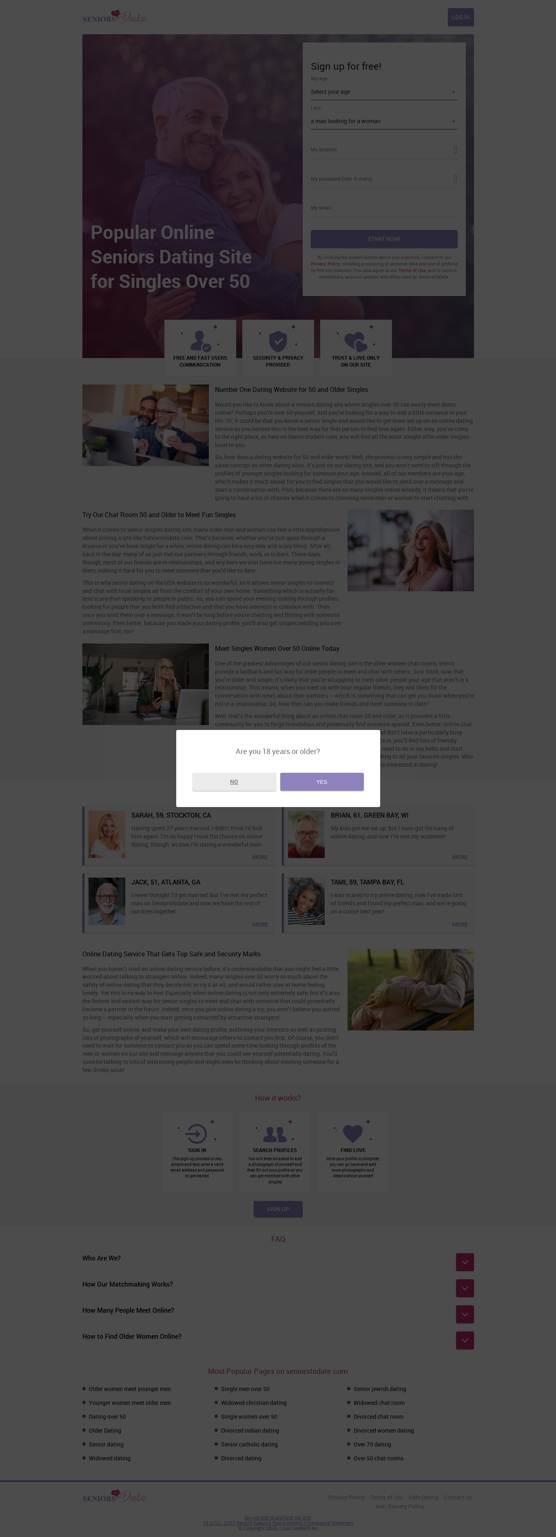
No (234, 781)
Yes (322, 782)
